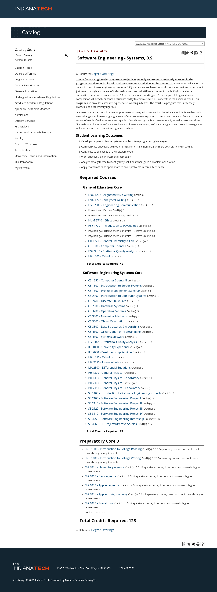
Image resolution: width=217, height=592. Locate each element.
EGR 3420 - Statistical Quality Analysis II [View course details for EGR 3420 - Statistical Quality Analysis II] (113, 342)
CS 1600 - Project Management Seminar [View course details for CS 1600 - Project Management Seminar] (114, 291)
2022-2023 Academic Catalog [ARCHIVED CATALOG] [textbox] (162, 43)
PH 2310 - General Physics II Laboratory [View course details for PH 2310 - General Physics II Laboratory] (114, 388)
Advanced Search (23, 59)
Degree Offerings (25, 73)
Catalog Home (23, 67)
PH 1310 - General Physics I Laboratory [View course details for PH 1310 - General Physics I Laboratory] (113, 378)
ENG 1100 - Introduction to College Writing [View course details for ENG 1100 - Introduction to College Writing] (113, 458)
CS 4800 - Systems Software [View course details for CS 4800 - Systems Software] (106, 337)
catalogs (20, 580)
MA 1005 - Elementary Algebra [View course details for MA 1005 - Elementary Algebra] (104, 467)
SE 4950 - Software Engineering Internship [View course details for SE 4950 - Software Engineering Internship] (116, 419)
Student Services (25, 120)
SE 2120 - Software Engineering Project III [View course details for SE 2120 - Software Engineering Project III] (115, 408)
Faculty (19, 138)
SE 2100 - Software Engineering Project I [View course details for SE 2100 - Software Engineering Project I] (114, 398)
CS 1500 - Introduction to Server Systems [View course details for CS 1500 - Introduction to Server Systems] (115, 286)
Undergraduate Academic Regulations (37, 97)
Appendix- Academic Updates (32, 109)
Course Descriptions (27, 85)
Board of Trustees (26, 144)
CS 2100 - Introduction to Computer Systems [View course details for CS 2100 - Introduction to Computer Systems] (117, 296)
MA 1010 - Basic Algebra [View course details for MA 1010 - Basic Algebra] (100, 476)
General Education (26, 91)
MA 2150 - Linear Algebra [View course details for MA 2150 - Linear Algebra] (104, 362)
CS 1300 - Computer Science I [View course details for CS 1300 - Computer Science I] (107, 246)
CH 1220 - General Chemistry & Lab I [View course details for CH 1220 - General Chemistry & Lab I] (112, 241)
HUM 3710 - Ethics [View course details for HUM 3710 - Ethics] (100, 220)
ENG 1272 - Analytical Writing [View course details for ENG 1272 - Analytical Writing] (107, 200)
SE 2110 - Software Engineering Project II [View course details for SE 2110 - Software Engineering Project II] (115, 403)
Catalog (31, 32)
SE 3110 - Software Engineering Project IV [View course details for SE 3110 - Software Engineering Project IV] (115, 414)
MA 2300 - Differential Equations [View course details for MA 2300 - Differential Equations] (109, 367)
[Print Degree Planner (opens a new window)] (183, 53)
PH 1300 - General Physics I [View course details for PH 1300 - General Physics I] (106, 373)
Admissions (21, 114)
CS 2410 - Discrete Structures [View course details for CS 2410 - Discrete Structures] (107, 301)
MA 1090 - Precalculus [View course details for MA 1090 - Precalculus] (99, 503)
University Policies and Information (36, 156)
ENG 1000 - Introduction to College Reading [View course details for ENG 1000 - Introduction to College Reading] (113, 449)
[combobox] (170, 44)
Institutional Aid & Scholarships (33, 132)
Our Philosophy (24, 162)
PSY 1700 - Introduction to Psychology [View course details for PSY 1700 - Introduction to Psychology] (113, 226)
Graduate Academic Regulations (34, 103)
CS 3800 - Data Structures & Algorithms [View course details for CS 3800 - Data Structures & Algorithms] (114, 327)
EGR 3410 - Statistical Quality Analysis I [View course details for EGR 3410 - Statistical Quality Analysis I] (113, 251)
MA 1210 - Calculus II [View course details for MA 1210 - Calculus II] (101, 357)
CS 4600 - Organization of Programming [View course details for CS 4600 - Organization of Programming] (114, 332)
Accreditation (23, 150)
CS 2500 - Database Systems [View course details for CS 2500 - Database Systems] (106, 306)
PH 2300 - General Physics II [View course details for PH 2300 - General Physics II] (106, 383)
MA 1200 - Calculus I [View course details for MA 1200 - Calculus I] (101, 256)
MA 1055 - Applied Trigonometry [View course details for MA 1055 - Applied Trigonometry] (106, 494)
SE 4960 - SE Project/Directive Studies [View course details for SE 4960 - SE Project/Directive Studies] (112, 424)
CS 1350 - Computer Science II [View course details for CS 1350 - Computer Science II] (107, 280)
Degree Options (24, 79)
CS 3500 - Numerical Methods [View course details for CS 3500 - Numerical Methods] (107, 316)
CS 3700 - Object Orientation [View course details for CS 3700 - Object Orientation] (106, 321)
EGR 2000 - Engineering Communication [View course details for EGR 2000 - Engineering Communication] (114, 205)
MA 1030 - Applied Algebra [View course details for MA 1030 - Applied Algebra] (102, 485)
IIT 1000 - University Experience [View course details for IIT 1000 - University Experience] (109, 347)
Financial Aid (22, 126)
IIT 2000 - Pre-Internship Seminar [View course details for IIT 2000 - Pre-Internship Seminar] (110, 352)
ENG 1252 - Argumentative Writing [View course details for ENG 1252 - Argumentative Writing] (110, 195)
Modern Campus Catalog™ (80, 580)
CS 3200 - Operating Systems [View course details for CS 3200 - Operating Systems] (107, 311)
